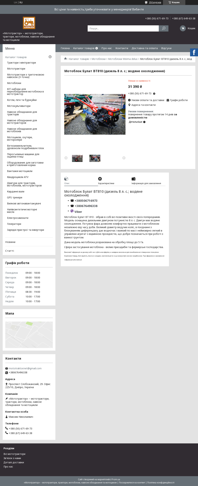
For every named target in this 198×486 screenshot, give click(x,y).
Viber (78, 212)
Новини (10, 242)
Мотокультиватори (18, 106)
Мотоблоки (14, 83)
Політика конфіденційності (160, 482)
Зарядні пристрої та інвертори (25, 230)
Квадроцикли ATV (17, 177)
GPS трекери (14, 197)
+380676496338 (86, 206)
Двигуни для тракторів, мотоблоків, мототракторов (24, 184)
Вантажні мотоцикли (19, 171)
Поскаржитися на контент (132, 482)
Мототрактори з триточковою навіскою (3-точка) (25, 76)
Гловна (65, 48)
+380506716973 (86, 201)
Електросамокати (17, 218)
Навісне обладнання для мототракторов (22, 121)
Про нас (106, 48)
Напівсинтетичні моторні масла (22, 211)
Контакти (121, 48)
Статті (9, 250)
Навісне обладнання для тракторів (22, 113)
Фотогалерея (69, 56)
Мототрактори (16, 68)
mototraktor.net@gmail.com (25, 368)
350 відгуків (155, 2)
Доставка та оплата (145, 48)
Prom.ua (116, 479)
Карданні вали (15, 191)
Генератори (14, 224)
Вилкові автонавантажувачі (24, 203)
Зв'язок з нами (12, 458)
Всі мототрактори (14, 454)
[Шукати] (163, 28)
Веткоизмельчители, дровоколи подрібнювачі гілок (25, 147)
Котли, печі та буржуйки (22, 100)
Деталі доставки (14, 462)
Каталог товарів (84, 48)
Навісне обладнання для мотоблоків (22, 130)
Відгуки (166, 48)
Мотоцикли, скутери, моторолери (20, 138)
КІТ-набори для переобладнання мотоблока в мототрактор (25, 92)
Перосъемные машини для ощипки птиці (23, 155)
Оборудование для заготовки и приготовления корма (25, 164)
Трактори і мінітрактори (21, 62)
